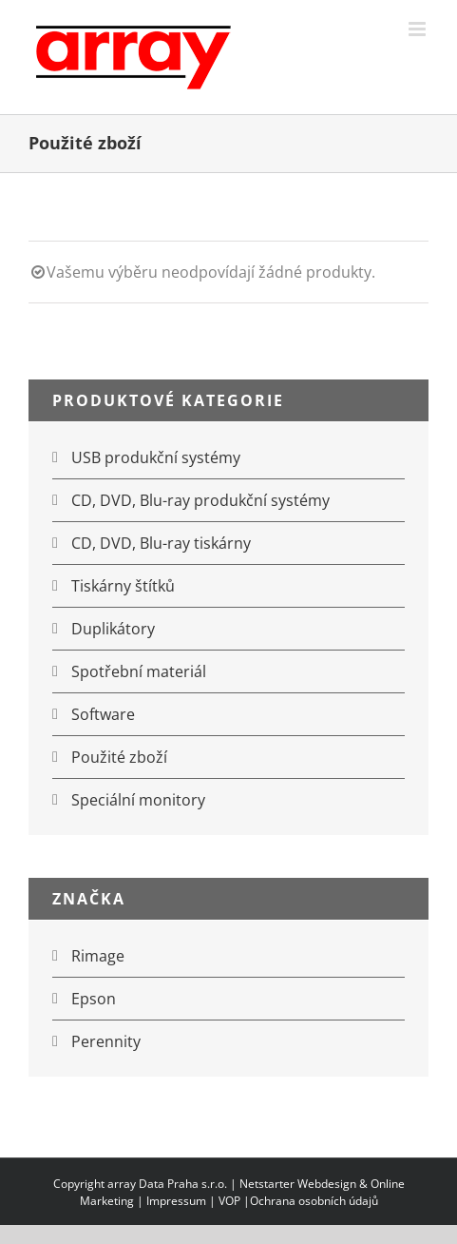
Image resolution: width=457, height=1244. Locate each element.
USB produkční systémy (155, 457)
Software (103, 714)
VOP (229, 1201)
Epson (93, 998)
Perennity (106, 1041)
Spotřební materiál (138, 671)
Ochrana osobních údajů (314, 1201)
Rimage (97, 955)
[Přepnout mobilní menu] (418, 29)
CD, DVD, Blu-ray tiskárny (161, 543)
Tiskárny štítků (123, 585)
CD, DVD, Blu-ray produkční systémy (200, 500)
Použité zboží (119, 757)
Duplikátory (113, 628)
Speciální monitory (138, 799)
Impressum (176, 1201)
